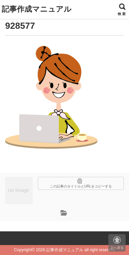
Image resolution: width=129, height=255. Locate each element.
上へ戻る (117, 243)
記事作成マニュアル (37, 9)
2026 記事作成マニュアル (59, 249)
